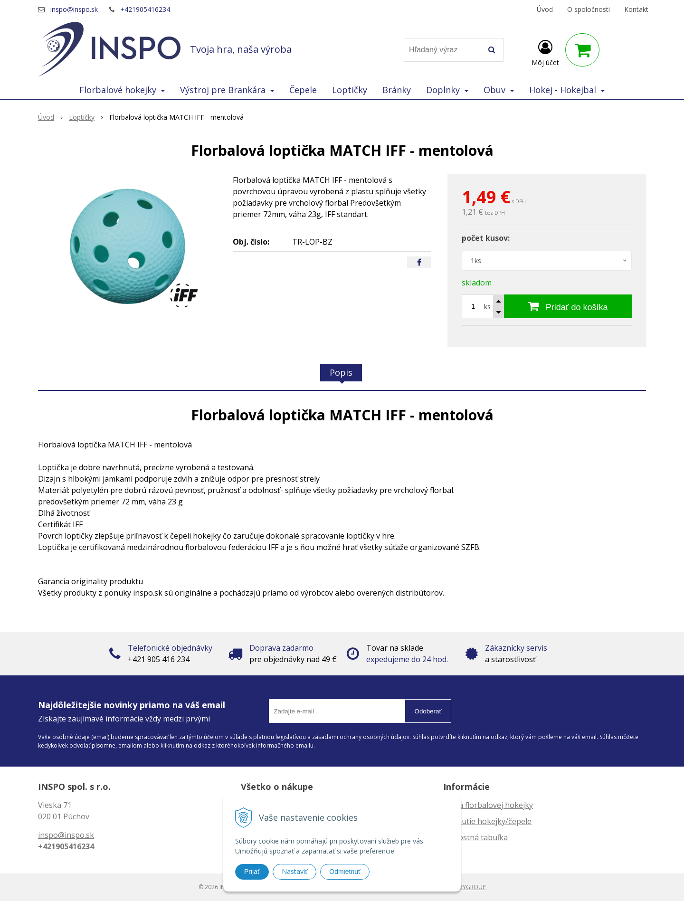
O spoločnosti (588, 9)
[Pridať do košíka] (568, 306)
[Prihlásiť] (545, 51)
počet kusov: (486, 238)
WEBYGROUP (468, 887)
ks (487, 306)
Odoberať (428, 711)
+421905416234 (145, 9)
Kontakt (636, 9)
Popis (341, 372)
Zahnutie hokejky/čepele (487, 821)
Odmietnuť (345, 871)
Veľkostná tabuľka (475, 837)
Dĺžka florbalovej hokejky (488, 805)
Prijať (252, 871)
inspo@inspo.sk (74, 9)
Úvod (545, 9)
